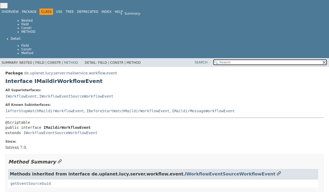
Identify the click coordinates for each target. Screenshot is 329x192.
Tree (70, 12)
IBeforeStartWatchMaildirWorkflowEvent (128, 111)
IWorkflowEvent (21, 96)
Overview (10, 12)
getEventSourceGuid (30, 183)
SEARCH (201, 62)
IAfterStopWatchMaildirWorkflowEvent (44, 111)
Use (59, 12)
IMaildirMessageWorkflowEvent (203, 111)
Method (28, 32)
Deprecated (87, 12)
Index (107, 12)
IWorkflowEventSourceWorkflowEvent (76, 96)
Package (29, 12)
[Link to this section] (60, 162)
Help (119, 12)
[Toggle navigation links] (4, 6)
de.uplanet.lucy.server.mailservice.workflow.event (70, 73)
